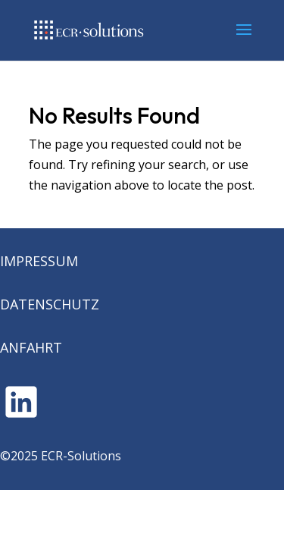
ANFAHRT (31, 347)
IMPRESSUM (39, 261)
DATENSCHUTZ (49, 304)
